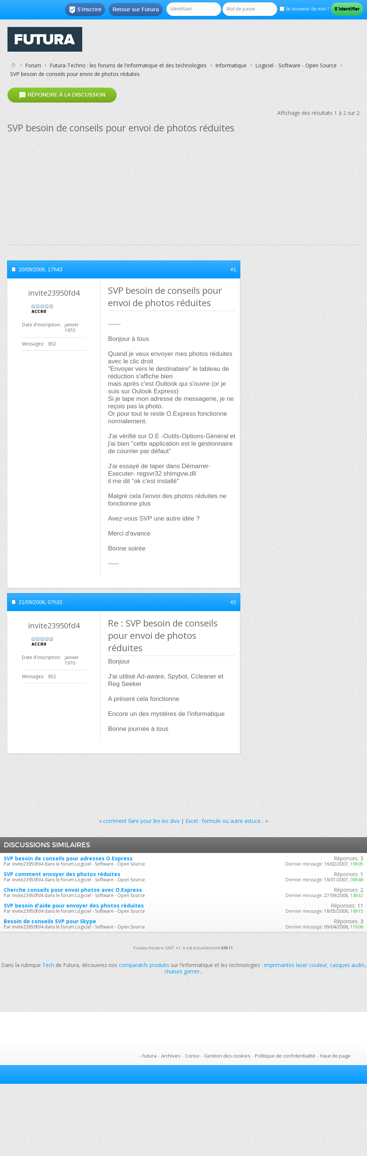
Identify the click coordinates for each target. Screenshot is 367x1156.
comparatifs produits (144, 965)
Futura (149, 1055)
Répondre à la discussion (62, 95)
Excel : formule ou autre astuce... (224, 820)
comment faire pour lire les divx (141, 820)
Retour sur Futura (135, 9)
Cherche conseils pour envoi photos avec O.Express (73, 889)
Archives (171, 1055)
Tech (48, 965)
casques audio (347, 965)
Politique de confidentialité (285, 1055)
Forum (33, 65)
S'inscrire (85, 9)
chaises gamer (182, 971)
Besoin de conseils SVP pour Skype (50, 921)
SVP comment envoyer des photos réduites (62, 874)
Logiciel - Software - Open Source (296, 65)
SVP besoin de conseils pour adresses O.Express (68, 858)
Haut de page (335, 1055)
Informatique (231, 65)
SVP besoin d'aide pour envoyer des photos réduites (74, 905)
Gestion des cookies (227, 1055)
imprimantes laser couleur (295, 965)
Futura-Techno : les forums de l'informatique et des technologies (128, 65)
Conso (192, 1055)
